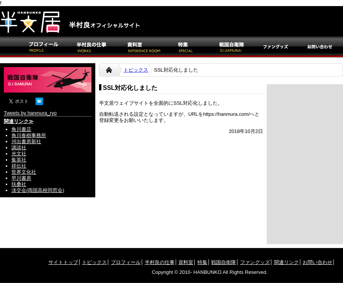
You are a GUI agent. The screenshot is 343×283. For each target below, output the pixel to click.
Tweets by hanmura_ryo (30, 113)
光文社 (18, 154)
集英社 (18, 160)
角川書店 (21, 129)
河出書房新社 (26, 141)
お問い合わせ (317, 262)
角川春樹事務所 (28, 135)
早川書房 (21, 178)
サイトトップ (63, 262)
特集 (202, 262)
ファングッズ (255, 262)
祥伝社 (18, 166)
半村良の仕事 (160, 262)
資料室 (185, 262)
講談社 (18, 147)
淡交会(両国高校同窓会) (37, 190)
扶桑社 (18, 184)
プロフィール (126, 262)
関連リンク (286, 262)
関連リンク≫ (19, 121)
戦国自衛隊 (223, 262)
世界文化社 (23, 172)
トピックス (135, 70)
